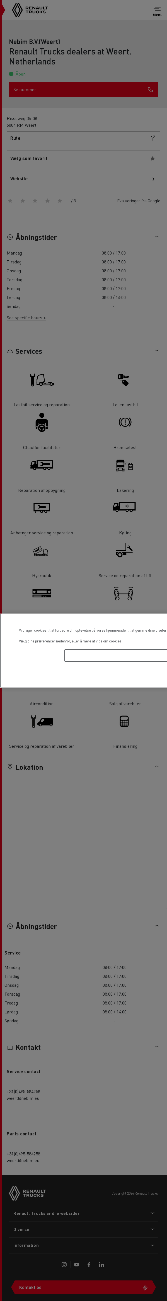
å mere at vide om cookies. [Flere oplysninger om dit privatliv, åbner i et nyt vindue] (101, 641)
